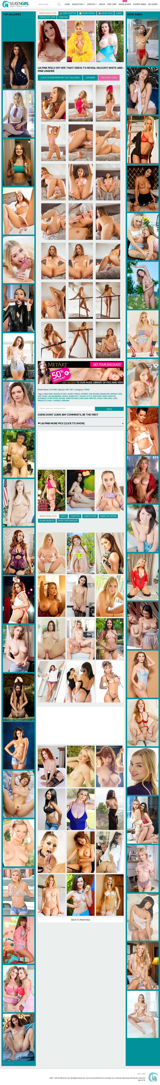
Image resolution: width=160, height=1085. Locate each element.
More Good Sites (48, 13)
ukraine (65, 401)
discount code (109, 77)
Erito (63, 516)
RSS (138, 1074)
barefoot (74, 396)
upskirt (84, 394)
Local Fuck (105, 13)
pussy (45, 396)
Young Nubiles (46, 520)
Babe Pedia (8, 1063)
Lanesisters (90, 516)
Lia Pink (53, 390)
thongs (57, 401)
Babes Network (108, 516)
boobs (62, 398)
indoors (97, 396)
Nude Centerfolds (67, 520)
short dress (74, 394)
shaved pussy (60, 394)
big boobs (94, 394)
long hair (48, 394)
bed (110, 398)
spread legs (116, 394)
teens (86, 390)
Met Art (70, 390)
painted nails (72, 398)
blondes (42, 398)
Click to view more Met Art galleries (60, 77)
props (65, 396)
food (49, 401)
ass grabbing (54, 396)
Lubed (119, 13)
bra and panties (88, 398)
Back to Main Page (80, 920)
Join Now (90, 77)
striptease (52, 398)
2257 (143, 1074)
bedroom (104, 394)
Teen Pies (63, 17)
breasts (42, 401)
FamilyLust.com (47, 17)
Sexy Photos (68, 13)
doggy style (86, 396)
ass (39, 396)
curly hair (102, 398)
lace (115, 398)
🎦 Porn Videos (87, 13)
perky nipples (108, 396)
